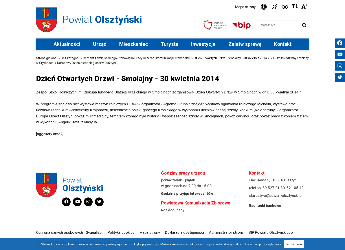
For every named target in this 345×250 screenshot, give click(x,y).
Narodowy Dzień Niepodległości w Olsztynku (87, 63)
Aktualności (66, 44)
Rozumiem (294, 244)
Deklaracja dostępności (184, 232)
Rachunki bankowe (265, 205)
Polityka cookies (121, 232)
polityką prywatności (145, 244)
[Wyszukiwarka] (279, 25)
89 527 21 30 (273, 188)
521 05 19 (295, 188)
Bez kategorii (70, 58)
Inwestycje (203, 44)
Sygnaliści (94, 232)
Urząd (99, 44)
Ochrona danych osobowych (59, 232)
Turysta (169, 44)
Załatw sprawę (244, 44)
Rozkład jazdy (172, 210)
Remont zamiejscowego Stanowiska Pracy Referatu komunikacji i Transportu (136, 58)
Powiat (102, 19)
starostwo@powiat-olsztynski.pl (275, 195)
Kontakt (283, 44)
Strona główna (46, 58)
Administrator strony (226, 232)
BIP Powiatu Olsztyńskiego (271, 232)
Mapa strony (245, 7)
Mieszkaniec (133, 44)
